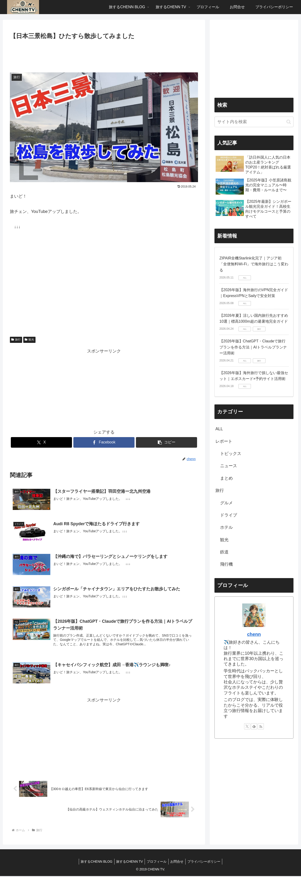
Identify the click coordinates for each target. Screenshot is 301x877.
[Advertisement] (104, 54)
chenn (254, 634)
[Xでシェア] (41, 442)
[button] (166, 442)
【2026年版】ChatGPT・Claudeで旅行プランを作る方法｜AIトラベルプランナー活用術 (253, 347)
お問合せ (178, 862)
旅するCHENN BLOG (94, 862)
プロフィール (156, 862)
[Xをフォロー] (247, 726)
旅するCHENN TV (128, 862)
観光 (29, 339)
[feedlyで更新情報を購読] (254, 726)
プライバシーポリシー (206, 862)
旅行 (16, 339)
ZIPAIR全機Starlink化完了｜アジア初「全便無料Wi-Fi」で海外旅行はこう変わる (253, 264)
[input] (253, 122)
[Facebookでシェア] (104, 442)
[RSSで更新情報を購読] (261, 726)
